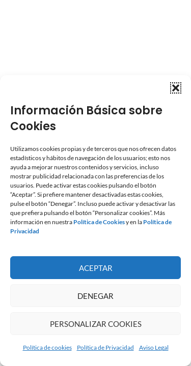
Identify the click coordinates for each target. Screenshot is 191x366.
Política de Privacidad (105, 347)
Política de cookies (47, 347)
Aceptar (96, 267)
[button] (176, 88)
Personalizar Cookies (96, 323)
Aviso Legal (154, 347)
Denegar (95, 295)
